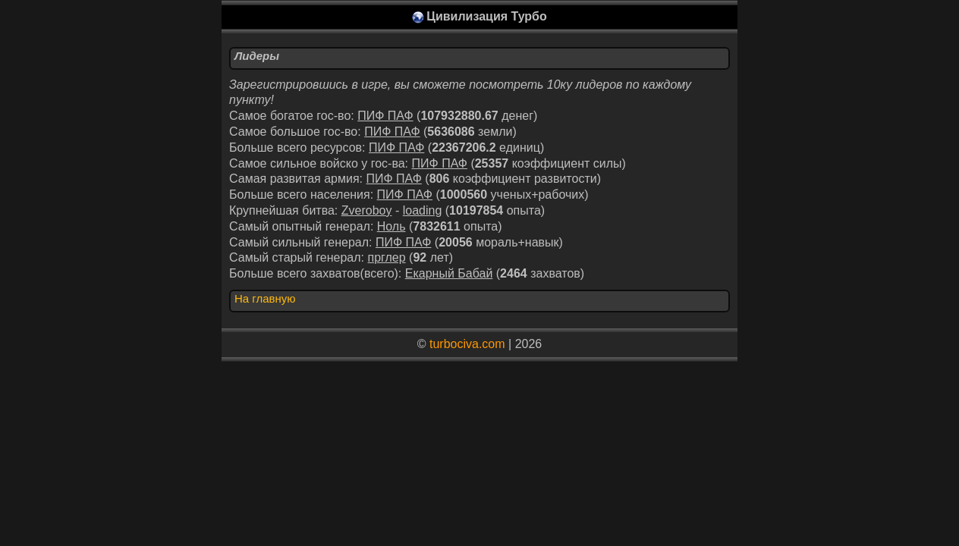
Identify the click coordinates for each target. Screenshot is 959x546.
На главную (265, 298)
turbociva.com (467, 343)
